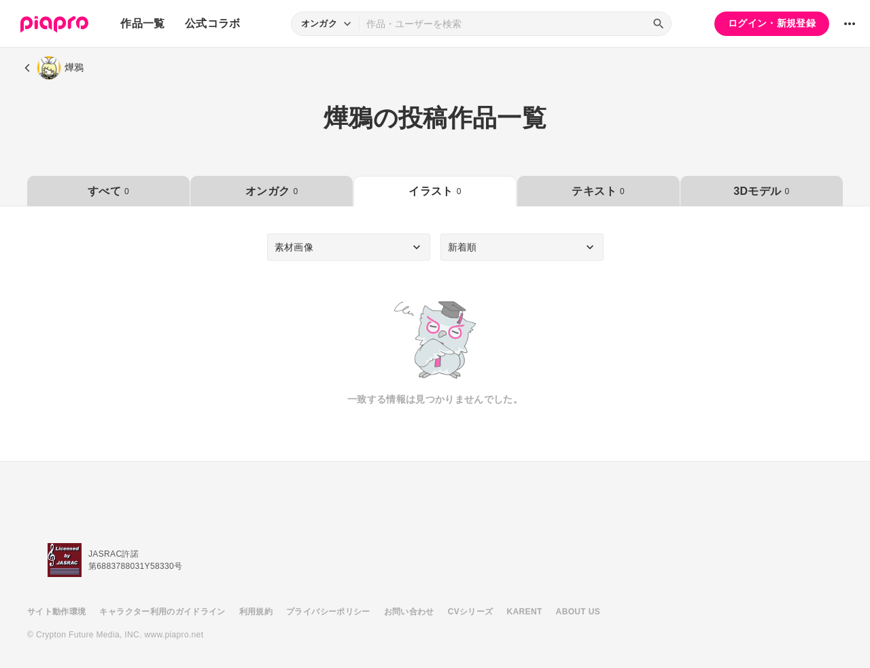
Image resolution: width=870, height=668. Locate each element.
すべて (108, 191)
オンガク (271, 191)
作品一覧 (142, 23)
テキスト (598, 191)
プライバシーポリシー (328, 611)
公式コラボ (213, 23)
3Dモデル (761, 191)
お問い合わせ (409, 611)
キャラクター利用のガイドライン (162, 611)
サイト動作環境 (56, 611)
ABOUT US (578, 611)
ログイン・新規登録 (772, 23)
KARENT (524, 611)
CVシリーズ (470, 611)
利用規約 (256, 611)
